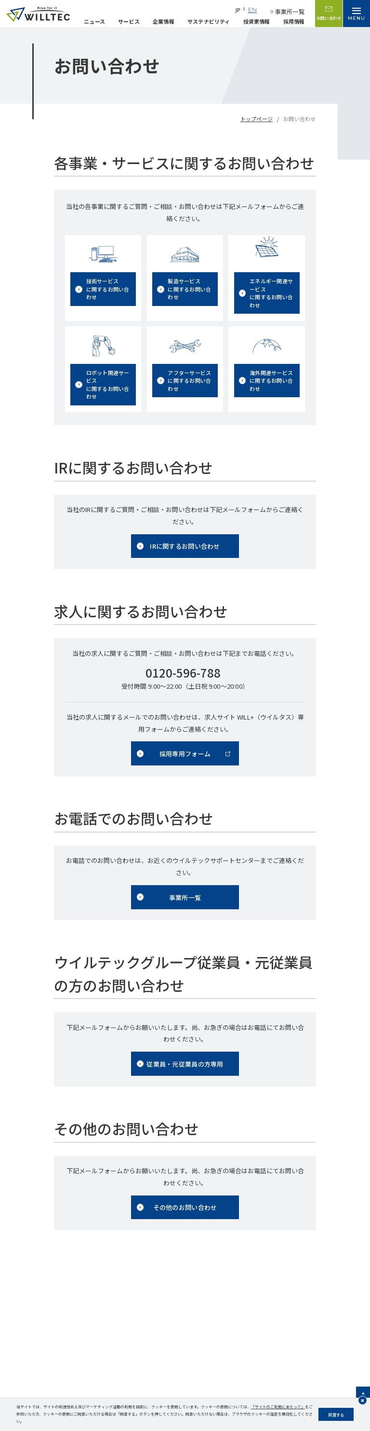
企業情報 (163, 21)
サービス (129, 21)
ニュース (94, 21)
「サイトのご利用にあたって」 (278, 1406)
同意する (336, 1414)
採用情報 (294, 21)
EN (252, 11)
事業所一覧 (289, 11)
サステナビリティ (208, 21)
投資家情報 (256, 21)
